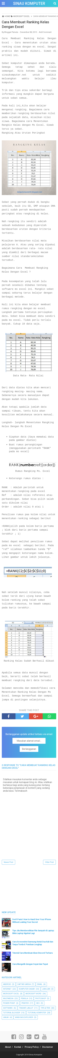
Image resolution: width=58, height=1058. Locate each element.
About (8, 1047)
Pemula (24, 998)
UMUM (6, 1017)
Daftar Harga (24, 984)
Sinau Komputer (29, 3)
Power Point (9, 1003)
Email (39, 984)
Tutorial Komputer (37, 1013)
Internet (7, 989)
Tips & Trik (45, 1008)
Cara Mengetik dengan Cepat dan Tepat (30, 964)
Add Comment (45, 32)
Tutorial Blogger (11, 1013)
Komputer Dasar (27, 989)
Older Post (49, 862)
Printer (25, 1003)
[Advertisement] (24, 888)
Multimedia (8, 998)
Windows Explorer (24, 1017)
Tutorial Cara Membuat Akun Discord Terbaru (32, 953)
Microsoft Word (33, 994)
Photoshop (40, 998)
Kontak (17, 1047)
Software (8, 1008)
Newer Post (8, 862)
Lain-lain (46, 989)
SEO (38, 1003)
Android (7, 984)
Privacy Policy (32, 1047)
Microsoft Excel (11, 994)
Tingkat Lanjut (26, 1008)
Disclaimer (47, 1047)
